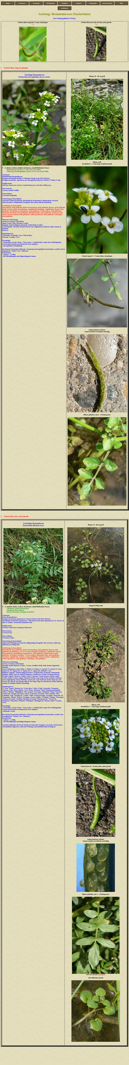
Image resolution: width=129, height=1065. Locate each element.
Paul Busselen (101, 974)
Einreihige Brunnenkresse (35, 75)
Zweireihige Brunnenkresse (33, 523)
